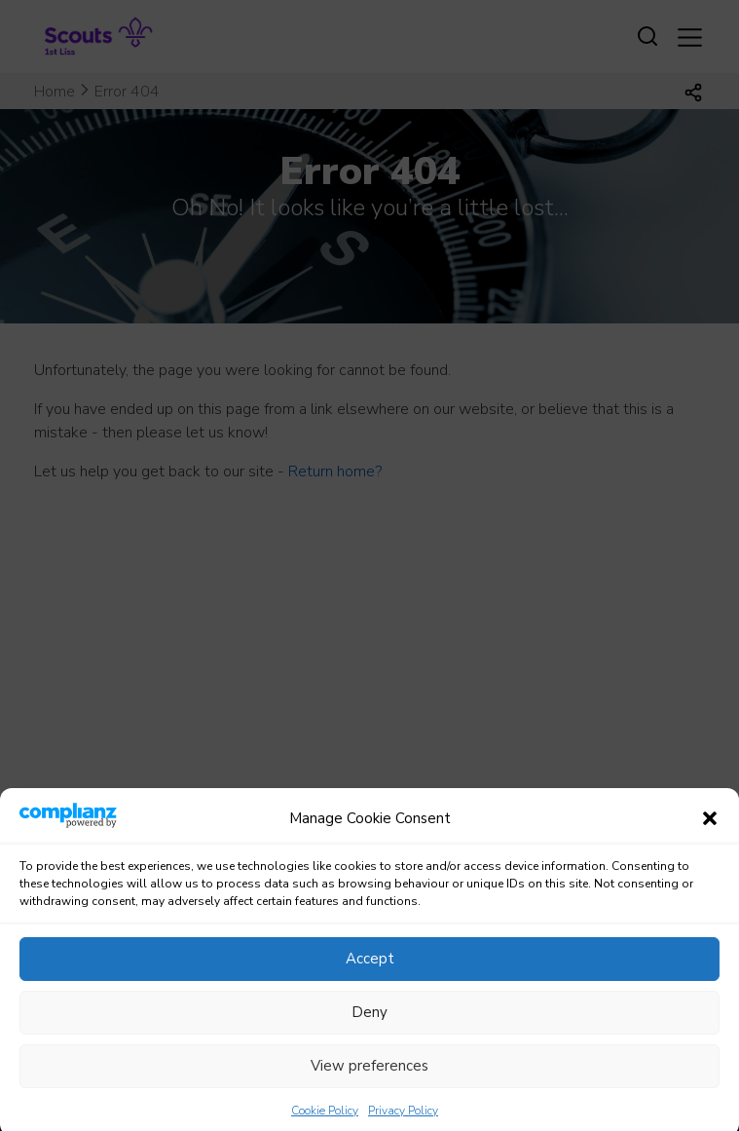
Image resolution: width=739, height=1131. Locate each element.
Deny (369, 1024)
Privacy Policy (403, 1122)
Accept (370, 970)
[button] (710, 831)
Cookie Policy (324, 1122)
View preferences (369, 1077)
